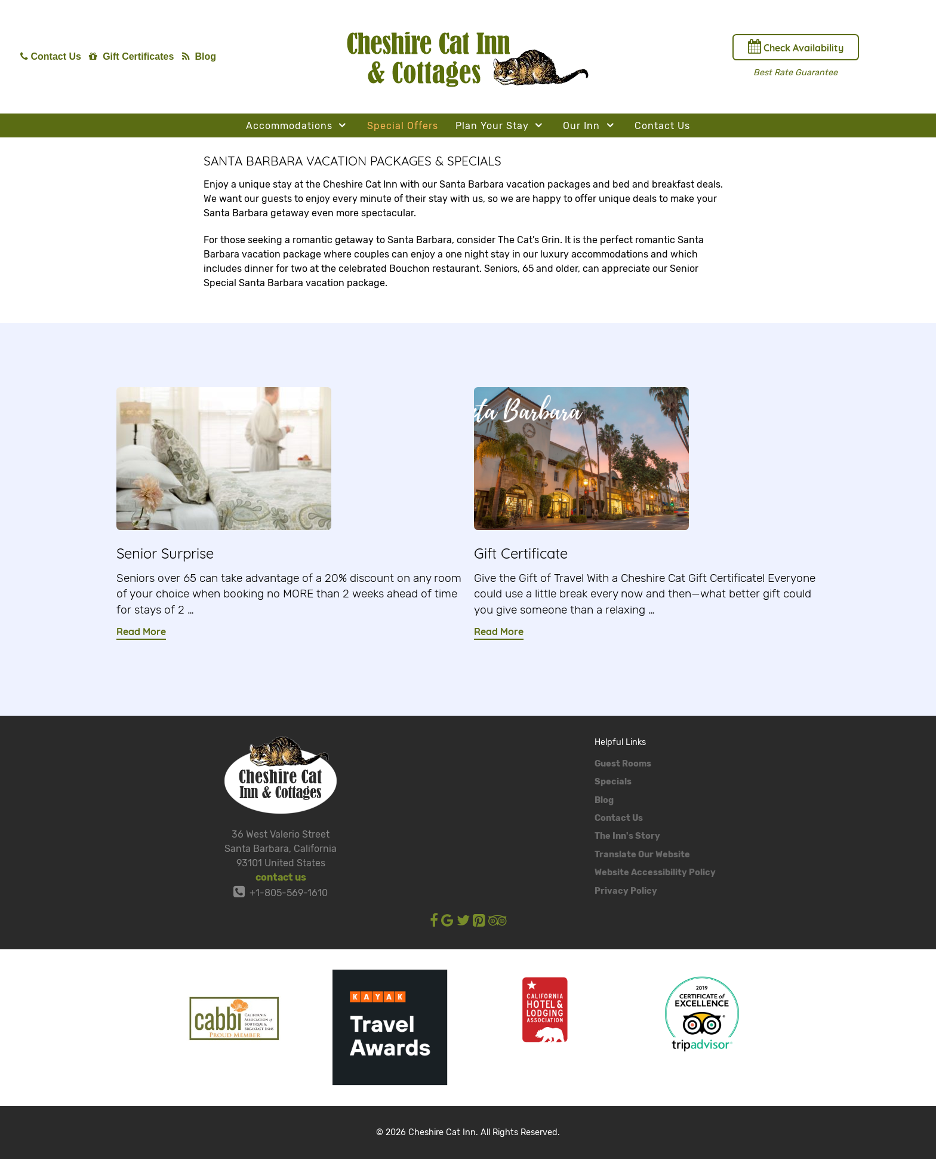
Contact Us (619, 818)
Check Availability (795, 46)
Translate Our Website (642, 855)
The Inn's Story (627, 836)
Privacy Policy (626, 891)
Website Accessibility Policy (655, 872)
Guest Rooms (623, 764)
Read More (141, 631)
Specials (613, 782)
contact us (280, 877)
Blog (604, 800)
